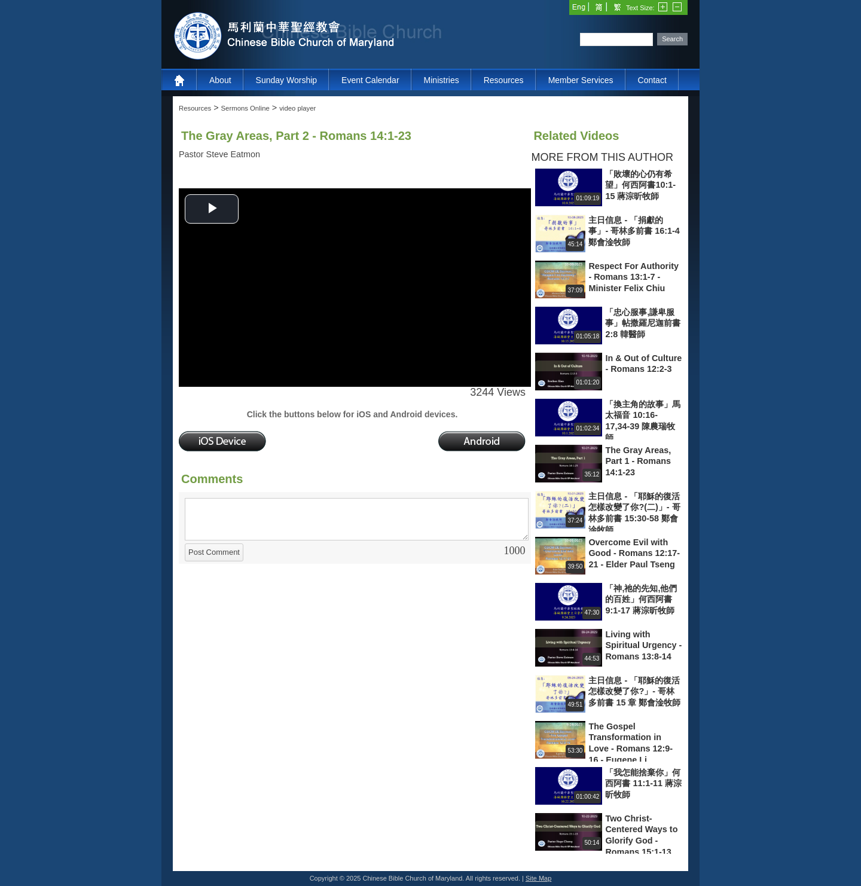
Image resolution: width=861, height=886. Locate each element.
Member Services (580, 80)
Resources (504, 80)
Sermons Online (245, 108)
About (220, 80)
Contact (652, 80)
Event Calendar (370, 80)
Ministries (441, 80)
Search (672, 38)
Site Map (538, 878)
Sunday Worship (286, 80)
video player (297, 108)
